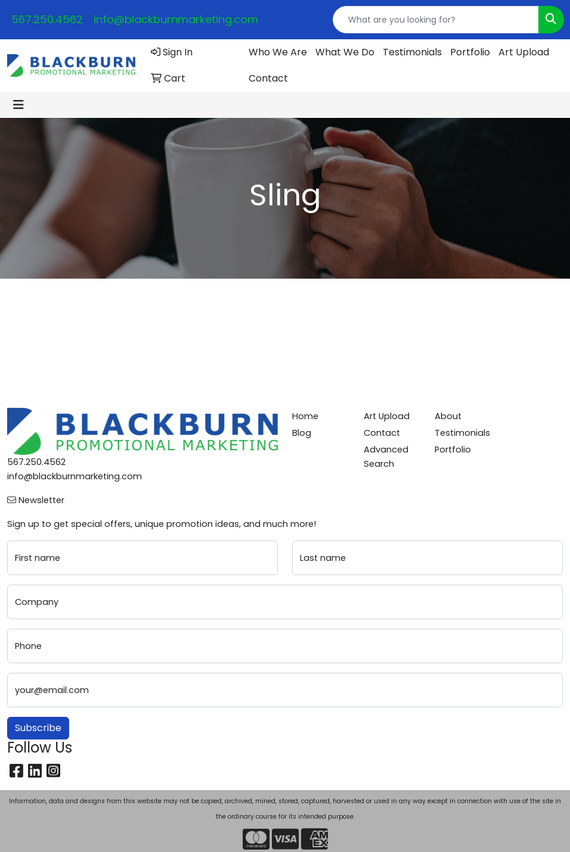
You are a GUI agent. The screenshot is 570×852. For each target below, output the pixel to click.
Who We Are (278, 52)
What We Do (344, 52)
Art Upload (523, 52)
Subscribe (38, 728)
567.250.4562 (47, 19)
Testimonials (412, 52)
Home (305, 416)
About (448, 416)
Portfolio (470, 52)
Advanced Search (386, 457)
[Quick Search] (436, 19)
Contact (268, 78)
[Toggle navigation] (18, 104)
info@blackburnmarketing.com (176, 19)
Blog (301, 433)
